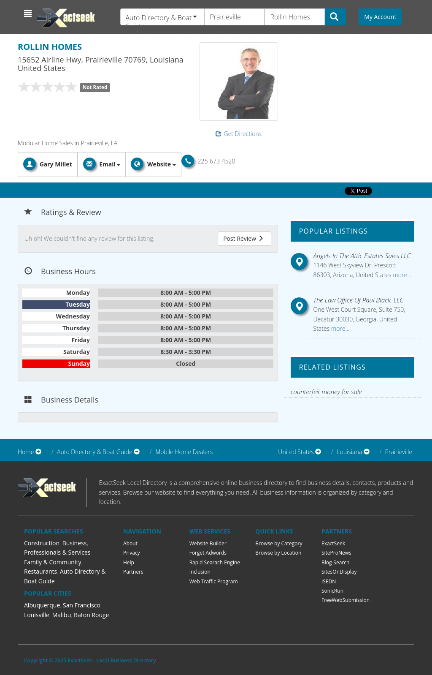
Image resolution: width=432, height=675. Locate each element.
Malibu (61, 615)
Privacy (131, 552)
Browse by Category (278, 543)
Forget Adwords (208, 552)
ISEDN (328, 581)
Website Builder (208, 543)
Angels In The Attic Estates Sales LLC (362, 255)
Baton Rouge (91, 615)
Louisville (36, 615)
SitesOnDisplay (339, 571)
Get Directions (239, 134)
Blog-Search (335, 562)
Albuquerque (42, 605)
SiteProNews (336, 552)
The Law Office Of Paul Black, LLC (358, 300)
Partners (133, 571)
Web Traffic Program (213, 581)
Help (128, 562)
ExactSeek (333, 543)
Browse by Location (278, 552)
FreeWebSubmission (345, 600)
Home (26, 452)
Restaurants (40, 571)
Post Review (243, 238)
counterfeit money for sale (326, 391)
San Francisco (81, 605)
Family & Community (52, 562)
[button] (29, 13)
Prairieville (398, 452)
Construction (41, 543)
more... (401, 275)
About (130, 543)
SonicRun (332, 590)
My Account (380, 17)
